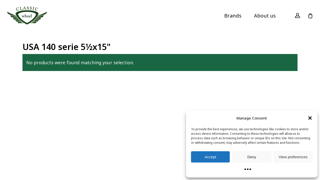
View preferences (293, 157)
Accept (210, 157)
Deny (251, 157)
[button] (310, 118)
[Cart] (310, 15)
